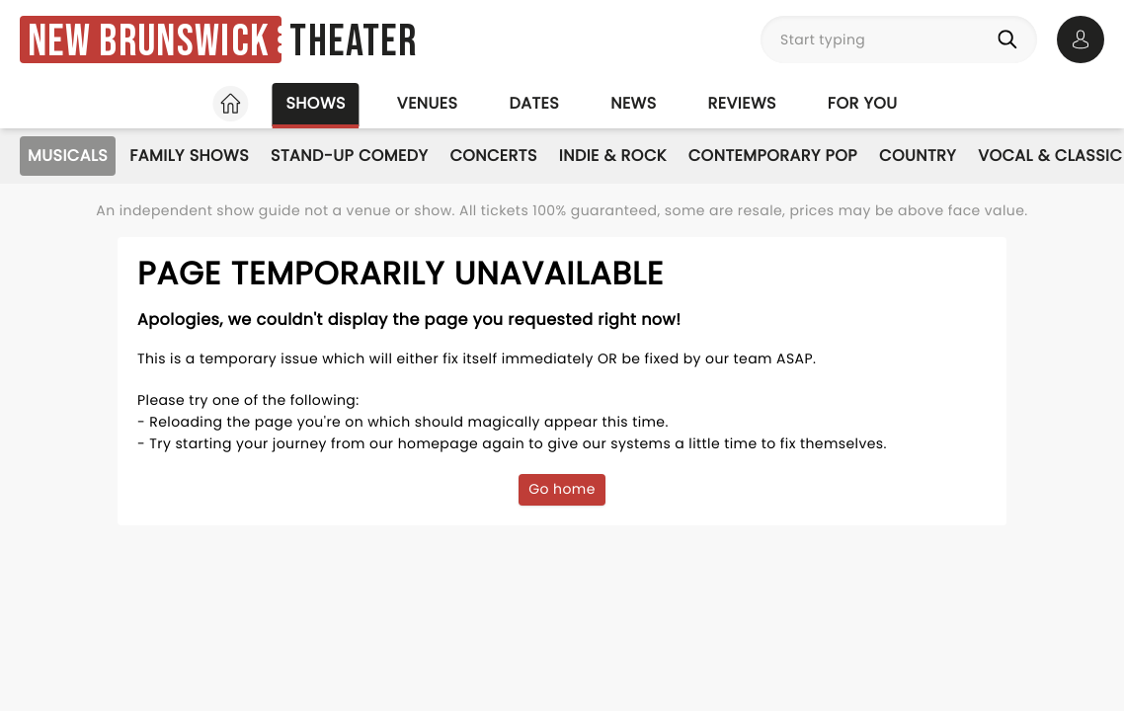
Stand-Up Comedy (349, 155)
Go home (562, 489)
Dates (534, 103)
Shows (315, 103)
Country (917, 155)
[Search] (1011, 39)
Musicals (68, 155)
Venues (427, 103)
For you (863, 103)
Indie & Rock (613, 155)
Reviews (742, 103)
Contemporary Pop (772, 155)
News (633, 103)
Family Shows (189, 155)
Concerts (492, 155)
